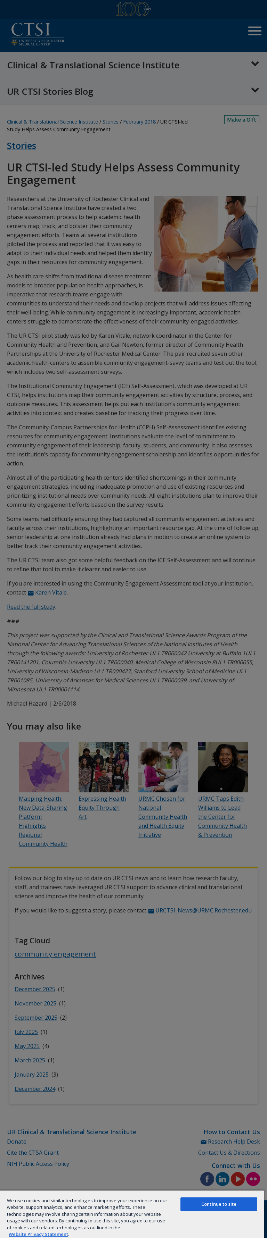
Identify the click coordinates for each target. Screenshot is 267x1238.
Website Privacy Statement (38, 1234)
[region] (132, 1214)
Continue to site (218, 1204)
